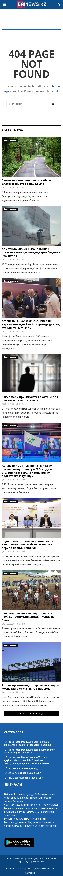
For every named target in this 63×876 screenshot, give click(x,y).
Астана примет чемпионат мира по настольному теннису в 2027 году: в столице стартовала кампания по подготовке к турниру (27, 471)
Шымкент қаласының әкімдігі (23, 777)
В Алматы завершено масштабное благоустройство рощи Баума (26, 182)
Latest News (12, 130)
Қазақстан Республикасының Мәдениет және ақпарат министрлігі (29, 751)
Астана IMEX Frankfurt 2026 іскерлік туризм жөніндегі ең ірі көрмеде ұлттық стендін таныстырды (31, 324)
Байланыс (30, 873)
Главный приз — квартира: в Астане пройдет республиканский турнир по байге (28, 616)
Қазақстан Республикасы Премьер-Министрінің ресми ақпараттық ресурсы (27, 743)
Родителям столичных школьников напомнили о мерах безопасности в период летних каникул (27, 544)
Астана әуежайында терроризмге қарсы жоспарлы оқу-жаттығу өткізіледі (30, 686)
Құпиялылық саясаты (44, 868)
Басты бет (10, 868)
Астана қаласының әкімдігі (22, 768)
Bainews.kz (48, 822)
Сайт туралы (24, 868)
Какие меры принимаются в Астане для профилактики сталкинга (30, 398)
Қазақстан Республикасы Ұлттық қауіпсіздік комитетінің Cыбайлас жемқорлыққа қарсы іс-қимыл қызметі (27, 760)
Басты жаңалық (11, 140)
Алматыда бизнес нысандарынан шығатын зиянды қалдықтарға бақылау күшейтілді (31, 252)
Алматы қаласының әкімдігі (22, 773)
